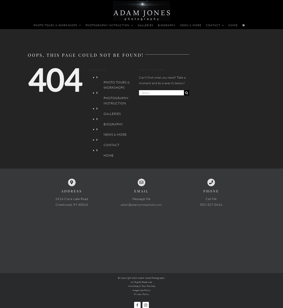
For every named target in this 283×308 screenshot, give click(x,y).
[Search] (186, 92)
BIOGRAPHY (113, 124)
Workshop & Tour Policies (141, 286)
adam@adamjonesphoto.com (141, 204)
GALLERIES (112, 114)
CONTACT (111, 145)
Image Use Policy (141, 290)
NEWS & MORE (115, 134)
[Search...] (161, 92)
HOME (109, 155)
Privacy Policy (141, 294)
